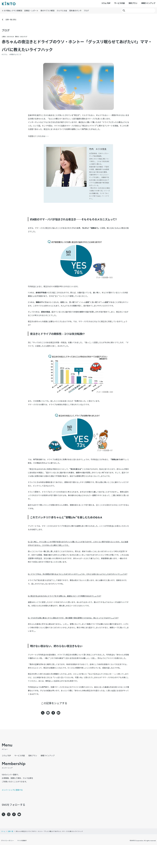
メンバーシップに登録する (12, 790)
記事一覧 (10, 831)
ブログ (86, 10)
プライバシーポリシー (7, 840)
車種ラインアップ (148, 3)
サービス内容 (119, 3)
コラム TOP (105, 3)
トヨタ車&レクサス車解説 (12, 10)
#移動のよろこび (15, 54)
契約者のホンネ (75, 10)
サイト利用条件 (22, 840)
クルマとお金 (62, 10)
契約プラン (133, 3)
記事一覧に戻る (11, 19)
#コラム (4, 54)
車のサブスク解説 (47, 10)
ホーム (3, 831)
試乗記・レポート (31, 10)
